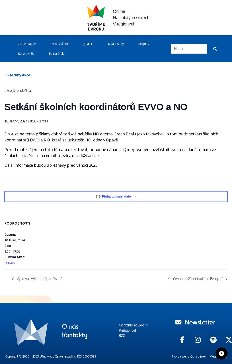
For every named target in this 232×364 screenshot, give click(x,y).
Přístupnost (127, 330)
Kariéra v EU (26, 53)
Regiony (143, 44)
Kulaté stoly (115, 44)
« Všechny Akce (17, 75)
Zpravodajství (27, 44)
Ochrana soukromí (133, 325)
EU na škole (57, 53)
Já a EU (88, 44)
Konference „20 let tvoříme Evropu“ (195, 278)
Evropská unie (60, 44)
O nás (70, 326)
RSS (122, 335)
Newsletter (195, 321)
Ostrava (9, 263)
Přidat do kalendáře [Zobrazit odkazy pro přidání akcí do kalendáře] (116, 196)
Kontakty (74, 334)
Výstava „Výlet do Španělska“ (39, 278)
